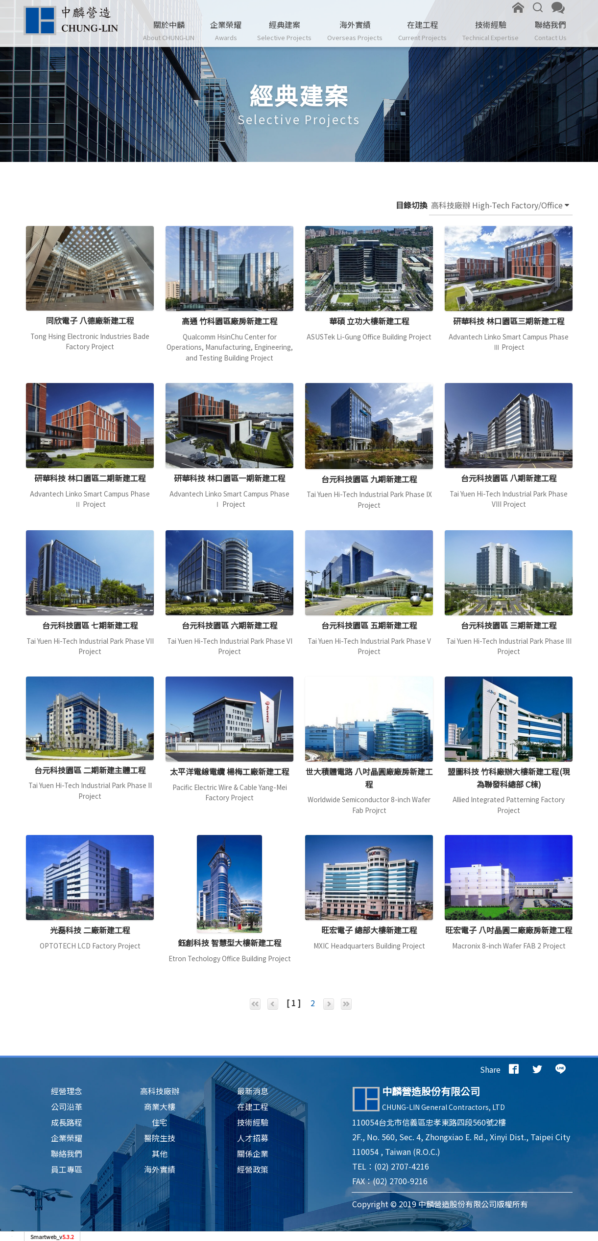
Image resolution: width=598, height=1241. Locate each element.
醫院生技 (159, 1138)
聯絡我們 (550, 31)
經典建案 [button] (284, 31)
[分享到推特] (537, 1069)
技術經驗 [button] (490, 31)
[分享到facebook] (514, 1069)
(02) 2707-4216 (401, 1166)
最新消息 (252, 1091)
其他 (159, 1153)
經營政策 (252, 1169)
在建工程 (422, 31)
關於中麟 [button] (168, 31)
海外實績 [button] (355, 31)
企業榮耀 (225, 31)
